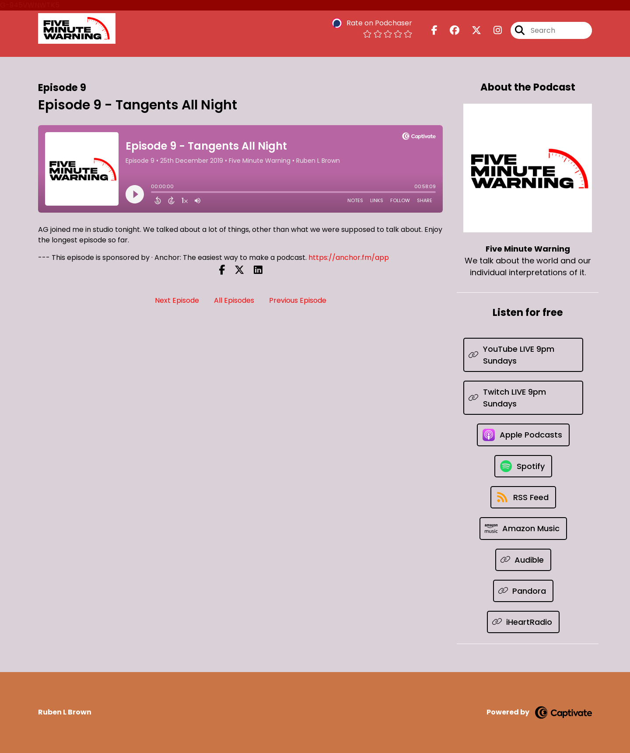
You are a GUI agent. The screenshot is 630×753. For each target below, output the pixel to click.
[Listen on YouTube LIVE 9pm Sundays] (523, 355)
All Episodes (234, 300)
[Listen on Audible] (523, 560)
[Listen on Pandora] (523, 591)
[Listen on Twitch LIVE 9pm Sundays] (523, 398)
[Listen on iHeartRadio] (523, 622)
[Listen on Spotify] (523, 466)
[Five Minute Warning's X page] (471, 30)
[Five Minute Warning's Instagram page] (492, 30)
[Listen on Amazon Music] (523, 528)
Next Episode (177, 300)
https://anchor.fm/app (348, 257)
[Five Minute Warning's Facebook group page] (449, 30)
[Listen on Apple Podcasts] (523, 435)
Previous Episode (297, 300)
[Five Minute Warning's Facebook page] (434, 30)
